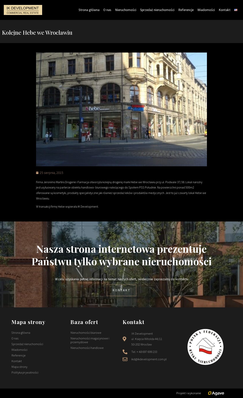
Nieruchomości (125, 10)
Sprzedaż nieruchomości (157, 10)
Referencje (186, 10)
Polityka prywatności (24, 372)
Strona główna (89, 10)
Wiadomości (206, 10)
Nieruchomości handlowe (87, 348)
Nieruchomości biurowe (85, 332)
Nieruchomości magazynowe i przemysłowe (89, 340)
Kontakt (224, 10)
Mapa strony (19, 367)
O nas (107, 10)
